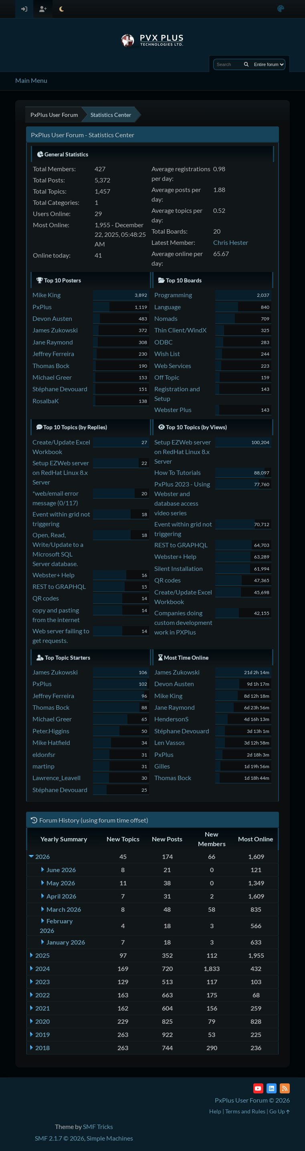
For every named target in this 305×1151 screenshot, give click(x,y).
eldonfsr (43, 754)
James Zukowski (55, 330)
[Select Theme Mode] (62, 9)
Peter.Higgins (50, 731)
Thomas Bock (50, 365)
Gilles (162, 766)
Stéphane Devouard (59, 388)
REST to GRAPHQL (59, 586)
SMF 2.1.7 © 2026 (59, 1138)
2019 (42, 1034)
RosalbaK (45, 400)
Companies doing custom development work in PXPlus (183, 622)
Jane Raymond (52, 342)
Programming (173, 294)
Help (215, 1111)
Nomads (166, 318)
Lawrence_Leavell (56, 777)
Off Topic (166, 377)
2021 (42, 1008)
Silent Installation (178, 568)
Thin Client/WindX (180, 330)
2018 (42, 1047)
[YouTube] (258, 1088)
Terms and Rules (245, 1111)
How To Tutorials (177, 472)
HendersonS (171, 719)
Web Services (172, 365)
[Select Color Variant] (281, 9)
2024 (42, 968)
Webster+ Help (53, 575)
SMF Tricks (98, 1126)
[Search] (246, 64)
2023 (42, 981)
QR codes (45, 598)
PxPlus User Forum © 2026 (252, 1100)
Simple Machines (110, 1138)
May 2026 (60, 883)
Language (167, 306)
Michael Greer (52, 377)
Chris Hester (230, 242)
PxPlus (42, 306)
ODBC (163, 342)
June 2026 (61, 869)
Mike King (46, 294)
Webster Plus (173, 409)
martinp (43, 766)
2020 (42, 1021)
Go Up (279, 1111)
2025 (42, 955)
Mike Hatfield (51, 742)
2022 (42, 995)
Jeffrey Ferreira (53, 353)
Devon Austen (52, 318)
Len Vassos (169, 742)
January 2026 (65, 942)
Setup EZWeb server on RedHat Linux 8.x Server (60, 472)
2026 (42, 856)
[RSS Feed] (285, 1088)
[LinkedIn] (272, 1088)
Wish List (167, 353)
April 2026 (61, 896)
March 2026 (63, 909)
